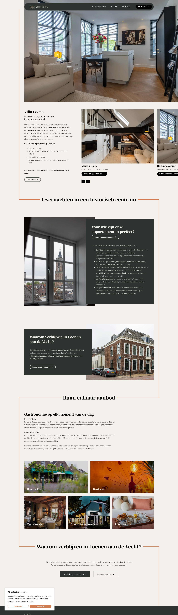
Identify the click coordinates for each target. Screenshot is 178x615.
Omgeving (114, 7)
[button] (83, 181)
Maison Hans (89, 166)
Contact (126, 7)
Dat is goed (40, 606)
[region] (29, 599)
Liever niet (18, 606)
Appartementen (99, 7)
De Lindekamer (166, 166)
